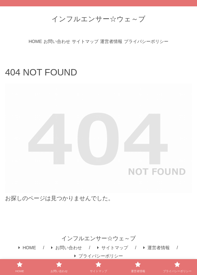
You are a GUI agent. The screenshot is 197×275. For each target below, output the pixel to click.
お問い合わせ (66, 247)
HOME (27, 247)
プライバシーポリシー (98, 255)
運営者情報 (156, 247)
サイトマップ (112, 247)
